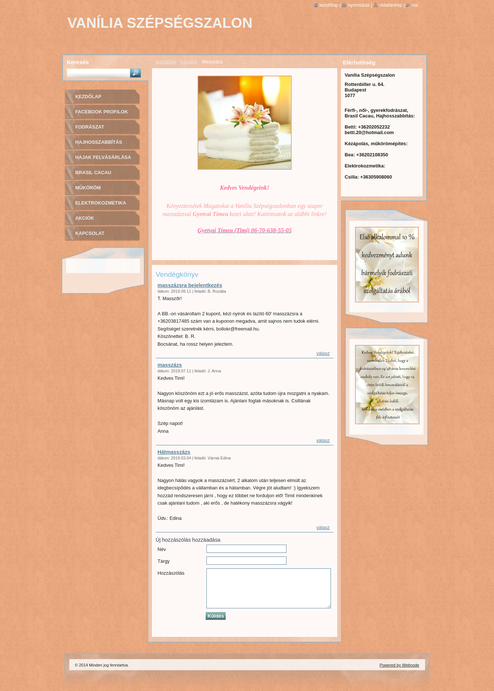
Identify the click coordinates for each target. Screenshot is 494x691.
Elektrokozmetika (100, 203)
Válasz (323, 353)
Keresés (78, 62)
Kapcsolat (90, 233)
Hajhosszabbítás (98, 142)
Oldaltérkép (390, 5)
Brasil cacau (93, 172)
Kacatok (189, 61)
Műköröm (88, 187)
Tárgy (164, 561)
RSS (415, 5)
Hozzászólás (171, 573)
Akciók (84, 218)
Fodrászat (89, 127)
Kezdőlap (166, 61)
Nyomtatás (358, 5)
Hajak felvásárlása (103, 157)
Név (162, 549)
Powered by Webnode (399, 665)
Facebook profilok (101, 111)
